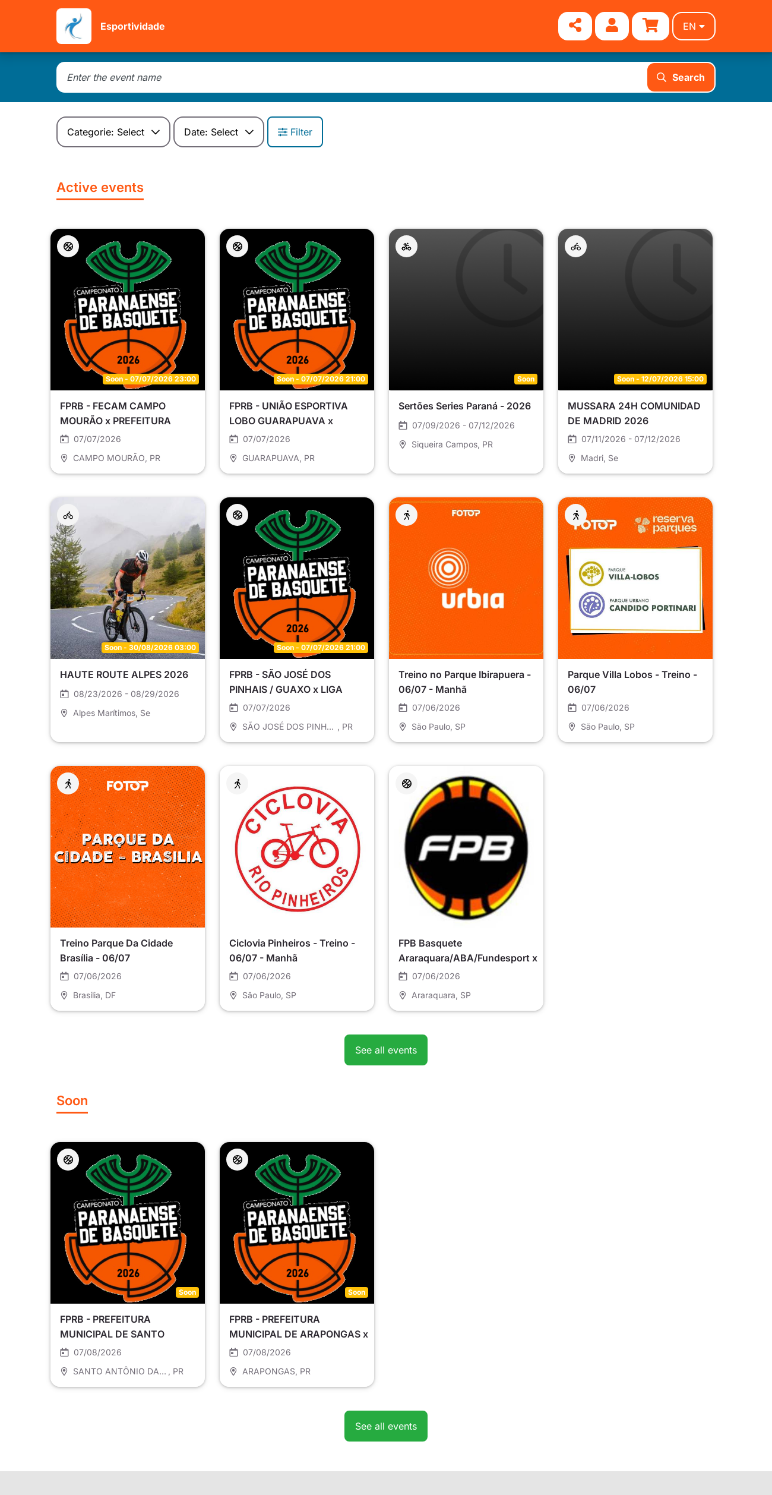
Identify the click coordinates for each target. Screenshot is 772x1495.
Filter (295, 132)
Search (681, 77)
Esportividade (132, 26)
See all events (386, 1050)
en (694, 26)
